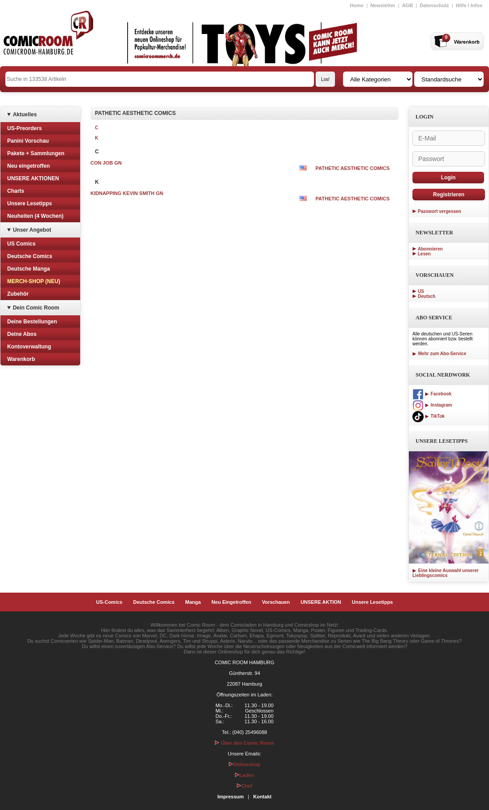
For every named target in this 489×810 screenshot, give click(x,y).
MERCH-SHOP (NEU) (33, 281)
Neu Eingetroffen (231, 602)
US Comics (21, 244)
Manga (193, 602)
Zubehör (18, 294)
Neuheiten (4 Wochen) (35, 216)
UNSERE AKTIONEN (33, 178)
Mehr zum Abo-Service (439, 353)
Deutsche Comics (29, 256)
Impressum (231, 796)
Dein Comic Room (36, 308)
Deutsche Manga (28, 269)
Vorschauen (276, 602)
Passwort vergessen (439, 211)
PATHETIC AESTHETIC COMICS (353, 168)
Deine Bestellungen (32, 321)
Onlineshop (245, 764)
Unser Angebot (32, 230)
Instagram (432, 405)
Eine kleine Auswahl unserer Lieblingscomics (445, 573)
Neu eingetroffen (28, 166)
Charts (15, 191)
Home (357, 5)
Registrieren (448, 194)
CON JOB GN (106, 162)
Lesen (424, 253)
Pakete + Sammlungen (35, 153)
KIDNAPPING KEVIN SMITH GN (126, 193)
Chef (244, 786)
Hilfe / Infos (469, 5)
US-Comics (109, 602)
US (421, 291)
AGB (407, 5)
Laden (244, 775)
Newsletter (382, 5)
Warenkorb (21, 359)
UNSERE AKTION (320, 602)
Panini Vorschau (28, 141)
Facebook (431, 393)
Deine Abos (22, 334)
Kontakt (262, 796)
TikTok (428, 416)
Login (448, 177)
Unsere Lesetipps (29, 203)
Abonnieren (430, 248)
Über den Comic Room (244, 743)
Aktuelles (25, 114)
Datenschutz (434, 5)
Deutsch (426, 296)
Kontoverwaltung (29, 347)
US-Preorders (24, 128)
